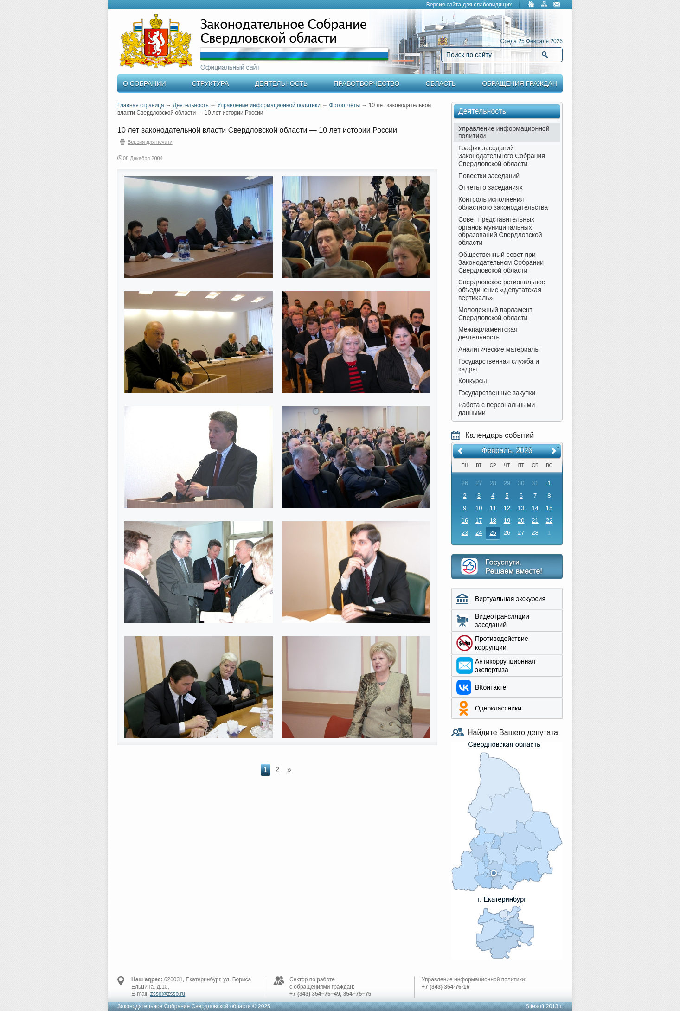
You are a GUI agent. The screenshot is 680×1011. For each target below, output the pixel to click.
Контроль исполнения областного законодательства (503, 203)
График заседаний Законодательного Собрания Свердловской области (501, 155)
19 (507, 520)
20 (521, 520)
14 (535, 508)
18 (492, 520)
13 (521, 508)
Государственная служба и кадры (498, 365)
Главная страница (140, 105)
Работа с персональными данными (496, 408)
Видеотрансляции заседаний (502, 620)
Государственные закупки (496, 393)
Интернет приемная (507, 566)
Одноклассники (498, 708)
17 (478, 520)
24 (478, 532)
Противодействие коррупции (501, 643)
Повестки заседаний (489, 175)
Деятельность (281, 83)
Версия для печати (150, 142)
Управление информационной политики (269, 105)
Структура (210, 83)
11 (492, 508)
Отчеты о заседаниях (490, 187)
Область (440, 83)
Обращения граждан (519, 83)
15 (549, 508)
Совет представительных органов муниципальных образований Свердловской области (500, 231)
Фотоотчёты (344, 105)
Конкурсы (472, 380)
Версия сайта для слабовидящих (469, 4)
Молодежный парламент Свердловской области (495, 313)
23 (465, 532)
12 (507, 508)
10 (478, 508)
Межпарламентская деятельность (488, 333)
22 (549, 520)
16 (465, 520)
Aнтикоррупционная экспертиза (505, 665)
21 (535, 520)
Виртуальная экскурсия (510, 598)
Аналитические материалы (499, 349)
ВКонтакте (490, 687)
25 (492, 532)
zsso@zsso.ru (168, 994)
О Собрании (144, 83)
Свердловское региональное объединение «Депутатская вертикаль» (501, 289)
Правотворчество (366, 83)
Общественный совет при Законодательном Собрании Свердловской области (501, 262)
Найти (545, 55)
